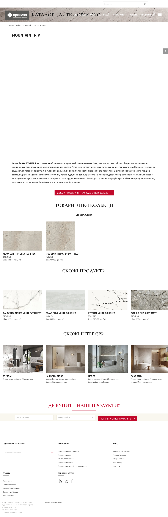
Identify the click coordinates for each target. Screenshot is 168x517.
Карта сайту (7, 481)
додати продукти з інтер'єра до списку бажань (84, 193)
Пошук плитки (118, 459)
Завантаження (8, 496)
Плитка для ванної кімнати (68, 452)
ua (10, 4)
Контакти (116, 466)
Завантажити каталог (121, 452)
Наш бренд (117, 463)
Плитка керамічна (84, 15)
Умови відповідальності (12, 488)
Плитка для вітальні (66, 459)
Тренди (132, 15)
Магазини (119, 15)
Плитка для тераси (65, 463)
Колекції (103, 15)
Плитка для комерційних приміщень (72, 466)
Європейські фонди (10, 492)
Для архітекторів (119, 455)
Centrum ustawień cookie (53, 502)
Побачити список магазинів (117, 419)
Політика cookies (9, 485)
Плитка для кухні (64, 455)
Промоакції (147, 15)
